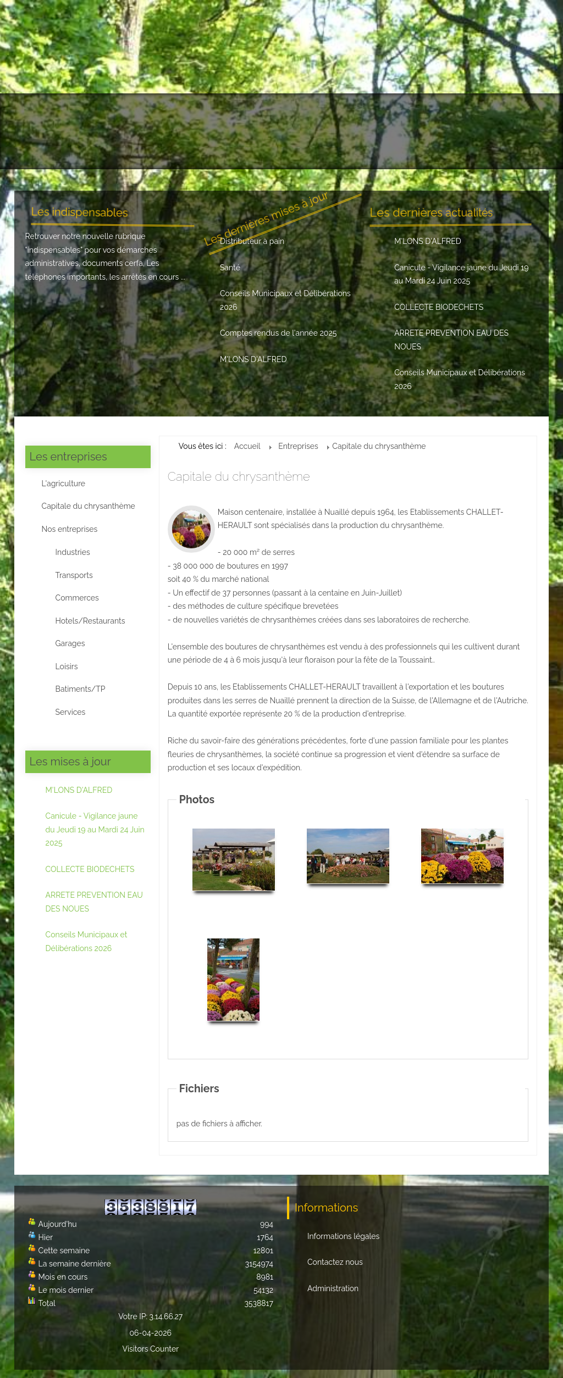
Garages (70, 643)
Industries (73, 552)
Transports (74, 575)
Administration (332, 1288)
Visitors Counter (151, 1348)
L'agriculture (63, 483)
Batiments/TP (81, 689)
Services (71, 712)
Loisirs (67, 666)
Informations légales (343, 1236)
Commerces (77, 597)
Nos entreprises (70, 529)
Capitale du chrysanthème (88, 506)
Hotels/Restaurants (90, 620)
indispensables (54, 250)
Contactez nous (335, 1262)
